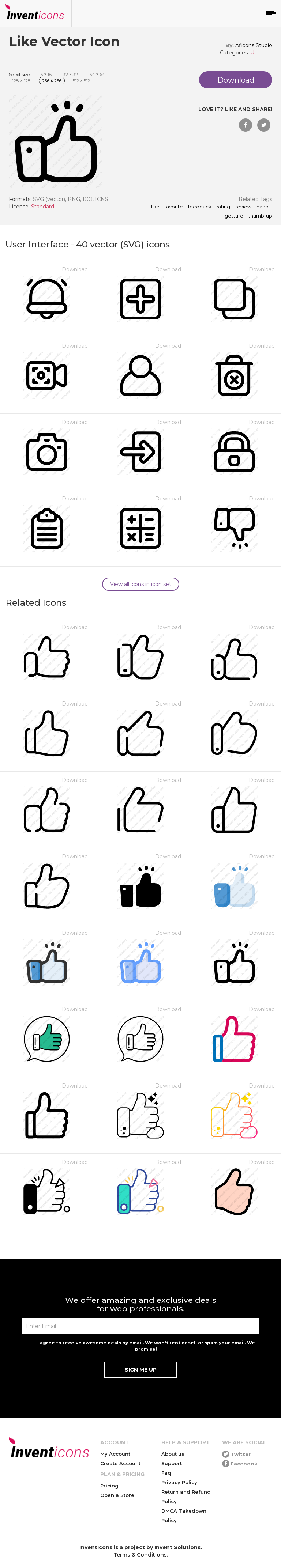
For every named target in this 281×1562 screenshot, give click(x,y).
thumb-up (260, 216)
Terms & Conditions (140, 1554)
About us (172, 1454)
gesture (234, 216)
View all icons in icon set (140, 584)
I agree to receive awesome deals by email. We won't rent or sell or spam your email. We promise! (146, 1346)
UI (253, 52)
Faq (166, 1473)
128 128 (21, 80)
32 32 (70, 74)
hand (262, 206)
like (155, 206)
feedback (199, 206)
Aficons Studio (253, 45)
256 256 (51, 80)
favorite (174, 206)
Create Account (120, 1463)
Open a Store (117, 1495)
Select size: (20, 74)
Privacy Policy (179, 1482)
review (243, 206)
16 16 (45, 74)
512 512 (81, 80)
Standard (42, 206)
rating (223, 206)
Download (75, 269)
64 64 (97, 74)
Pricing (109, 1486)
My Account (115, 1454)
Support (171, 1463)
